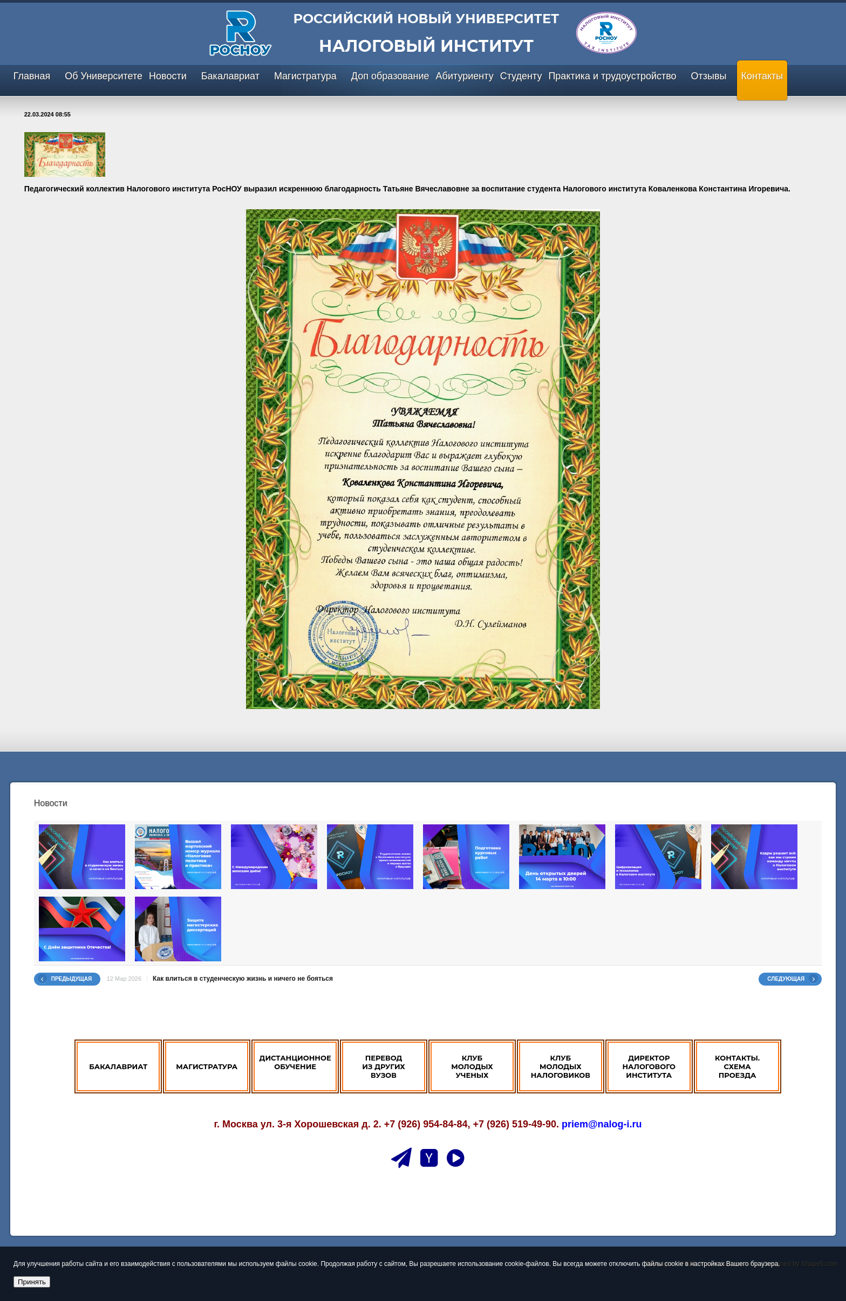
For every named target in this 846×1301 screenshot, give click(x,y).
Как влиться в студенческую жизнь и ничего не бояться (243, 978)
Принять (32, 1282)
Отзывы (709, 76)
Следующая (785, 979)
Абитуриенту (465, 76)
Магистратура (305, 76)
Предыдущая (71, 979)
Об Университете (103, 76)
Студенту (521, 76)
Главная (32, 76)
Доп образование (390, 76)
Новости (168, 76)
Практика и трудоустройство (612, 76)
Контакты (762, 76)
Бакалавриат (230, 76)
